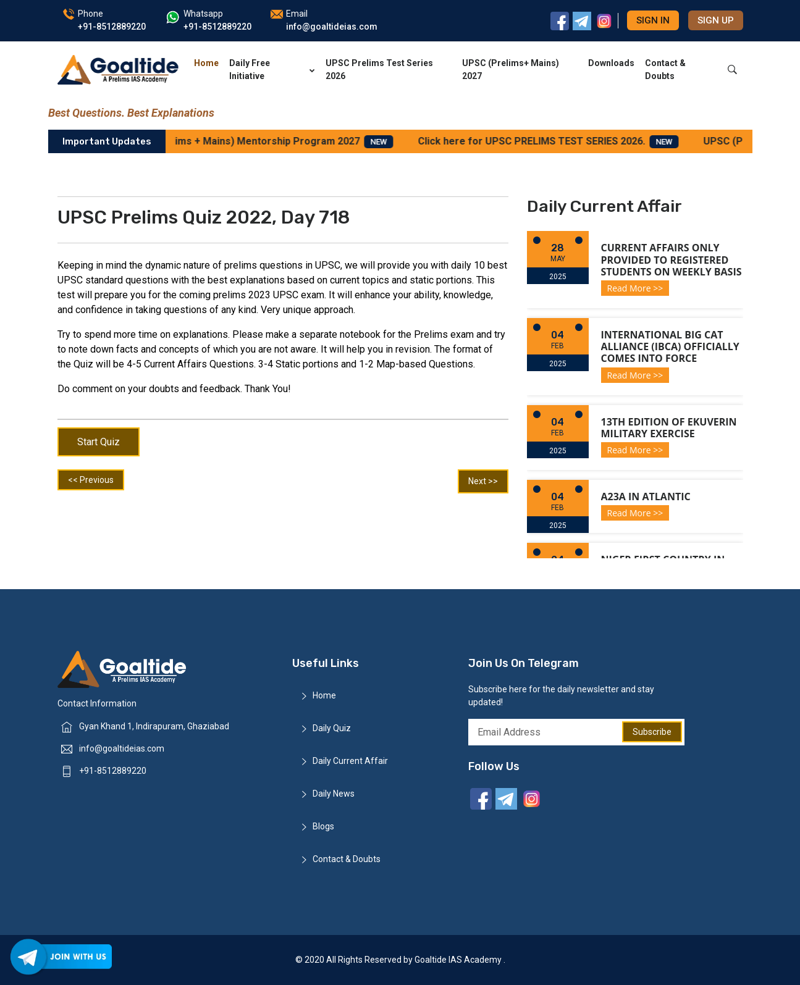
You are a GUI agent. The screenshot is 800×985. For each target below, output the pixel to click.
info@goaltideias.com (121, 748)
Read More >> (635, 288)
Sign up (715, 20)
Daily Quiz (332, 728)
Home (206, 63)
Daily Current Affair (350, 761)
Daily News (334, 793)
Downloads (611, 63)
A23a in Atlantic (646, 496)
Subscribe (652, 732)
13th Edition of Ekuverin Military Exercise (669, 427)
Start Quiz (98, 442)
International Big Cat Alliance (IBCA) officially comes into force (670, 346)
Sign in (653, 20)
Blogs (323, 826)
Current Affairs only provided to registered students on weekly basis (671, 259)
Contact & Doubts (665, 69)
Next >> (483, 481)
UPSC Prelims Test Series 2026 (379, 69)
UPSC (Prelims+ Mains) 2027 (510, 69)
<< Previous (91, 480)
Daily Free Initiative (272, 69)
